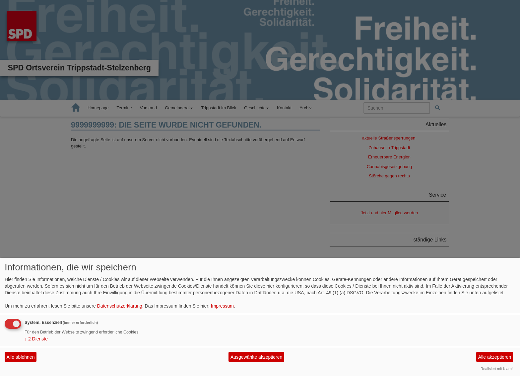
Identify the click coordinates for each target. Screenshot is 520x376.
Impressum (222, 306)
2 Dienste (36, 338)
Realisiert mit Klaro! (497, 369)
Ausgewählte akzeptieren (256, 357)
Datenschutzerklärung (119, 306)
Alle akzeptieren (494, 357)
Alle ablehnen (21, 357)
